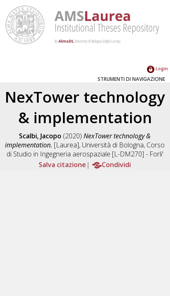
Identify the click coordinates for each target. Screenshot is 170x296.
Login (157, 68)
